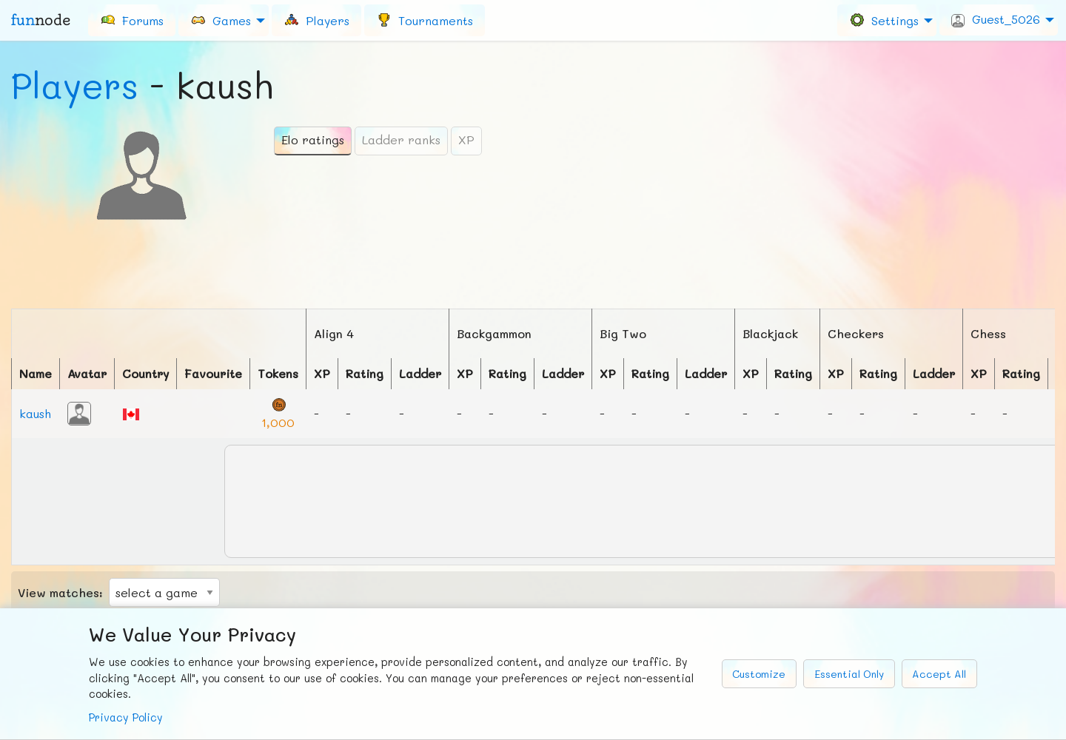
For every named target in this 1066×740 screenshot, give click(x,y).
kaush (35, 413)
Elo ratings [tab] (312, 139)
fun (40, 20)
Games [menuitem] (220, 19)
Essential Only (849, 673)
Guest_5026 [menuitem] (995, 19)
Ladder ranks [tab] (401, 139)
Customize (758, 673)
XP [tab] (466, 139)
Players (74, 85)
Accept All (939, 673)
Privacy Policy (126, 717)
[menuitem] (131, 20)
